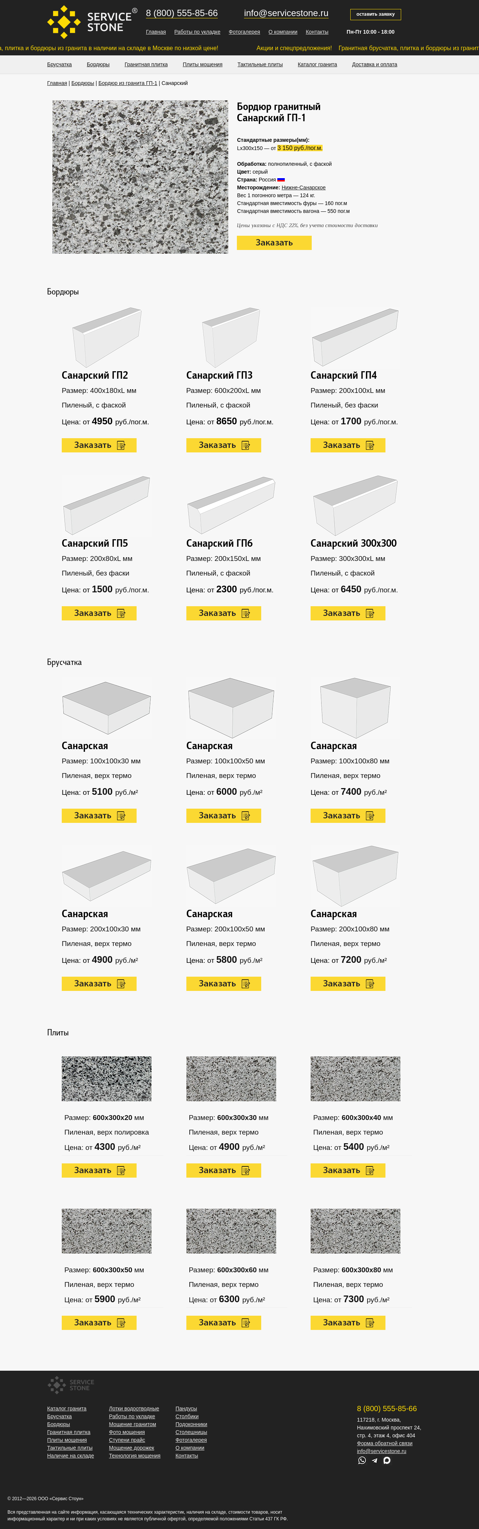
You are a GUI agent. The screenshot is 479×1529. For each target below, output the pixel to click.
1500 (103, 589)
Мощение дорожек (131, 1448)
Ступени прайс (127, 1440)
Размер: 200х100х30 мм (101, 929)
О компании (283, 32)
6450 (352, 589)
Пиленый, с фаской (94, 405)
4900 (230, 1146)
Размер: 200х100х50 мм (225, 929)
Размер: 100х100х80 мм (350, 761)
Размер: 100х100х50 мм (225, 761)
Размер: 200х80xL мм (97, 558)
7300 (355, 1299)
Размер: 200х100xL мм (348, 390)
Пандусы (186, 1408)
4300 (106, 1146)
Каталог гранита (317, 64)
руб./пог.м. (132, 590)
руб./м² (126, 792)
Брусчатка (59, 64)
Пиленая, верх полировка (106, 1132)
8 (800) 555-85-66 (182, 13)
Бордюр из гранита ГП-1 (127, 83)
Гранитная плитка (146, 64)
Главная (156, 32)
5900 (106, 1299)
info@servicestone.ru (286, 13)
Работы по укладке (197, 32)
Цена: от (79, 1147)
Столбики (187, 1416)
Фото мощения (127, 1432)
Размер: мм (104, 1117)
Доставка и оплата (374, 64)
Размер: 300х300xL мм (348, 558)
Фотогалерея (244, 32)
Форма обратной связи (384, 1443)
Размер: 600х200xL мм (223, 390)
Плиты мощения (202, 64)
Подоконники (191, 1424)
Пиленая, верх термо (97, 775)
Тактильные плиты (260, 64)
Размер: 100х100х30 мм (101, 761)
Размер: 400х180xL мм (99, 390)
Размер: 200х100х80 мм (350, 929)
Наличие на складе (70, 1456)
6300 (230, 1299)
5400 (355, 1146)
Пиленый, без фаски (95, 573)
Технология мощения (135, 1456)
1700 (352, 421)
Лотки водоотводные (134, 1408)
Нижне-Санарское (304, 187)
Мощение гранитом (132, 1424)
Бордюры (98, 64)
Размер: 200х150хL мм (223, 558)
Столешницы (191, 1432)
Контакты (317, 32)
